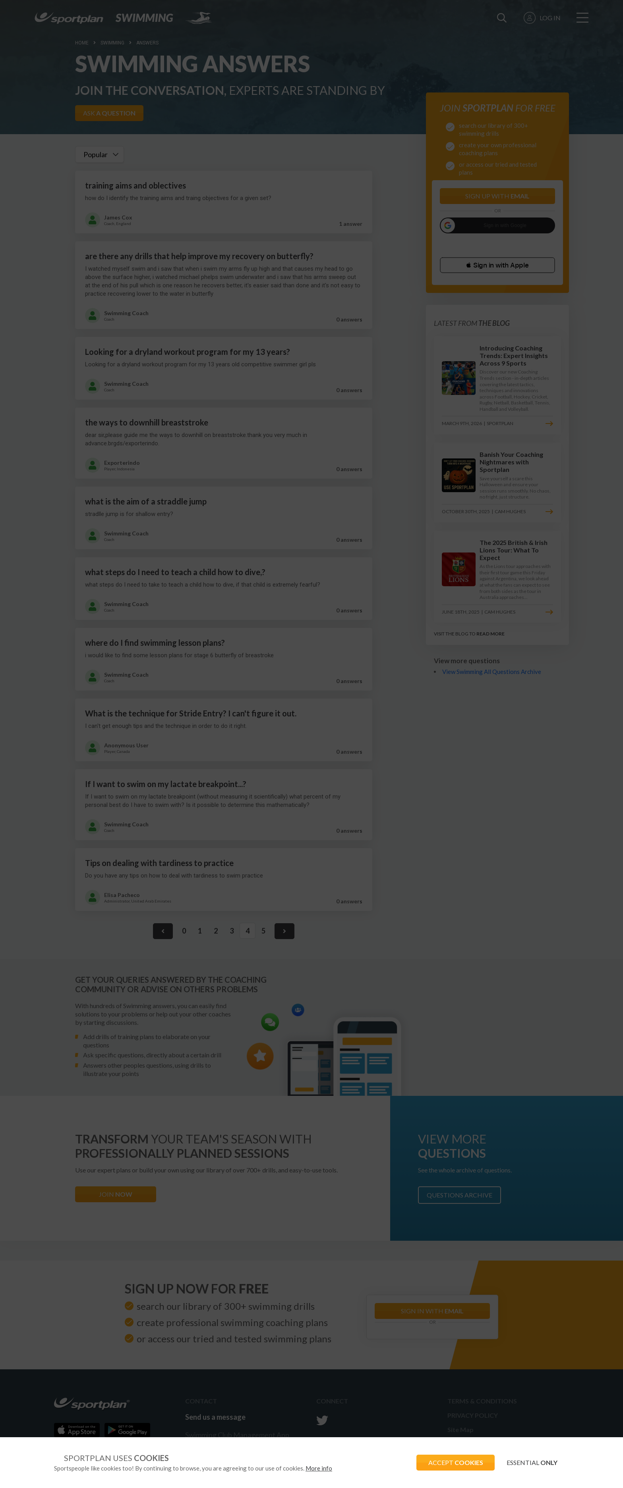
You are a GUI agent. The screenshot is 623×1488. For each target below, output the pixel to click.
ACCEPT (455, 1462)
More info (319, 1468)
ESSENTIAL (531, 1462)
